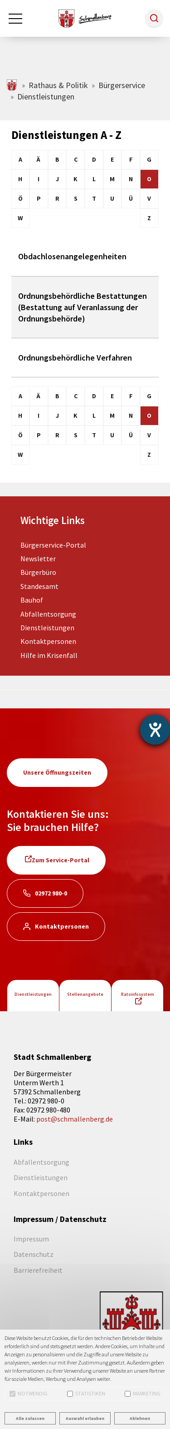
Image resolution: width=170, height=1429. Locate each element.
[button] (154, 18)
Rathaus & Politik (58, 85)
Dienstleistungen (47, 627)
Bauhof (31, 599)
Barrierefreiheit (38, 1270)
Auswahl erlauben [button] (85, 1418)
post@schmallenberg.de (74, 1118)
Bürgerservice (121, 85)
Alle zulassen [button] (30, 1418)
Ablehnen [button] (140, 1418)
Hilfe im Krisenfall (49, 655)
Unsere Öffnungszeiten (57, 772)
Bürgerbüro (38, 572)
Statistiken (86, 1393)
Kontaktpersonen (48, 641)
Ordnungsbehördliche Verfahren (75, 357)
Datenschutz (33, 1254)
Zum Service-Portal (60, 860)
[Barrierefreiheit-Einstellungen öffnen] (155, 730)
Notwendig (29, 1393)
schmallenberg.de (12, 85)
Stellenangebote (85, 994)
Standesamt (39, 586)
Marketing (142, 1393)
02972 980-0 (51, 893)
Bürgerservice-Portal (53, 544)
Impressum (31, 1238)
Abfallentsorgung (48, 613)
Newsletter (38, 558)
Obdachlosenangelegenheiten (72, 256)
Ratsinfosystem (137, 994)
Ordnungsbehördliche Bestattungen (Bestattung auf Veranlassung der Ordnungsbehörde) (82, 307)
